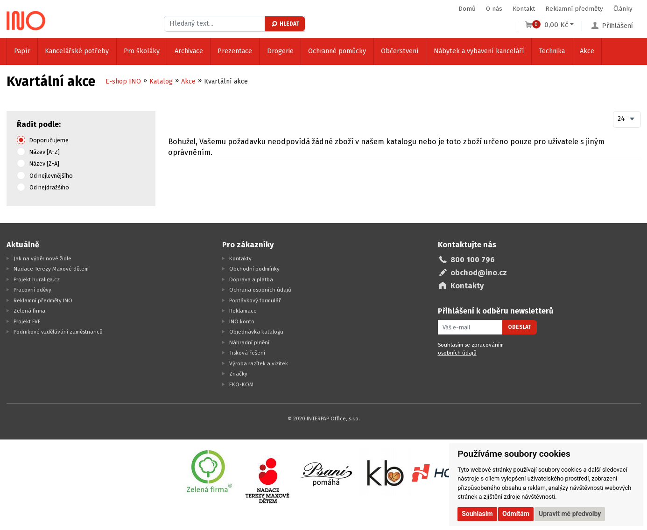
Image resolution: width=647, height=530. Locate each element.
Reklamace (243, 310)
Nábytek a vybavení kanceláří (479, 51)
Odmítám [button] (515, 513)
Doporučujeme (49, 140)
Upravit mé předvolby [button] (570, 513)
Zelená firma (29, 310)
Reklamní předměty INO (43, 300)
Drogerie (280, 51)
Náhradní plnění (249, 342)
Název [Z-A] (44, 163)
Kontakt (524, 9)
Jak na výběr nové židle (42, 258)
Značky (238, 373)
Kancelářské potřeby (77, 51)
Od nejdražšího (49, 187)
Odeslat (519, 327)
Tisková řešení (247, 352)
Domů (467, 9)
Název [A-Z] (44, 151)
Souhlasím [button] (477, 513)
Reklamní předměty (574, 9)
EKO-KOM (241, 384)
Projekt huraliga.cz (37, 279)
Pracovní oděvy (32, 289)
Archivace (189, 51)
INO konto (241, 321)
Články (623, 9)
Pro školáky (142, 51)
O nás (494, 9)
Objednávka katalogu (256, 331)
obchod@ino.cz (478, 272)
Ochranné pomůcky (337, 51)
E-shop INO (123, 81)
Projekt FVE (27, 321)
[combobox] (627, 119)
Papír (22, 51)
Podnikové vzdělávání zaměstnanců (58, 331)
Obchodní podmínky (254, 268)
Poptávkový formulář (255, 300)
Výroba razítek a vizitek (258, 363)
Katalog (161, 81)
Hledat (285, 24)
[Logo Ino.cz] (26, 20)
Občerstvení (400, 51)
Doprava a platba (251, 279)
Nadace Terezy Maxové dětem (51, 268)
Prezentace (235, 51)
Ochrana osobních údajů (260, 289)
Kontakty (240, 258)
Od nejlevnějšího (51, 175)
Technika (552, 51)
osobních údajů (457, 352)
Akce (587, 51)
